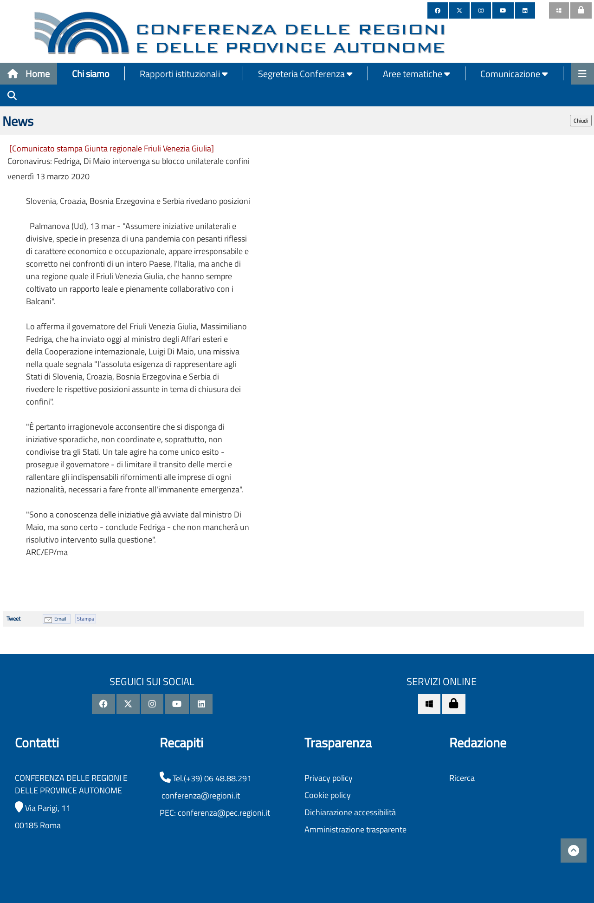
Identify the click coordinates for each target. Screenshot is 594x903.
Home (28, 73)
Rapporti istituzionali (184, 73)
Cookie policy (327, 795)
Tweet (13, 618)
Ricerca (462, 778)
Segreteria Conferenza (305, 73)
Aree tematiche (416, 73)
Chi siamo (91, 73)
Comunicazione (514, 73)
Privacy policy (328, 778)
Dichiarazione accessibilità (350, 812)
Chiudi (581, 120)
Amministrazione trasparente (355, 829)
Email (60, 618)
